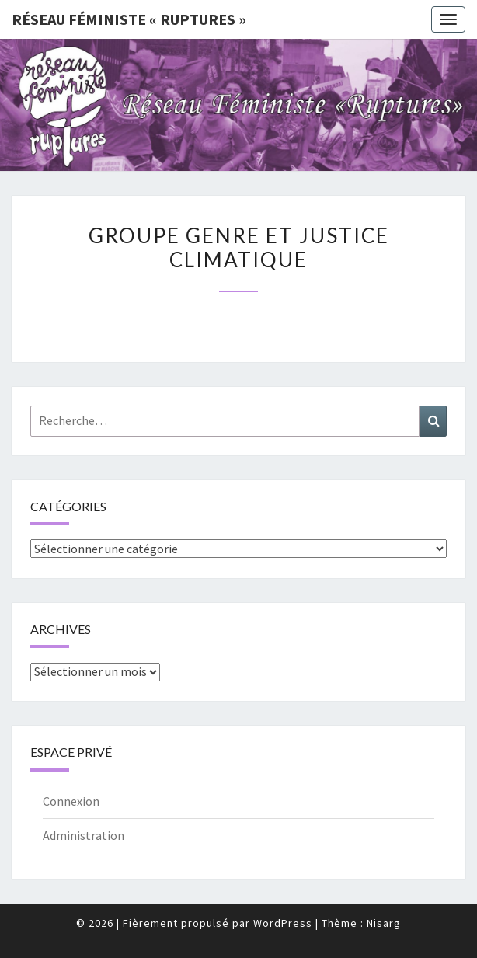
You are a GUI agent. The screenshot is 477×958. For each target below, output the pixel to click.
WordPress (282, 923)
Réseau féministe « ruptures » (129, 19)
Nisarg (384, 923)
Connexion (71, 801)
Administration (83, 835)
